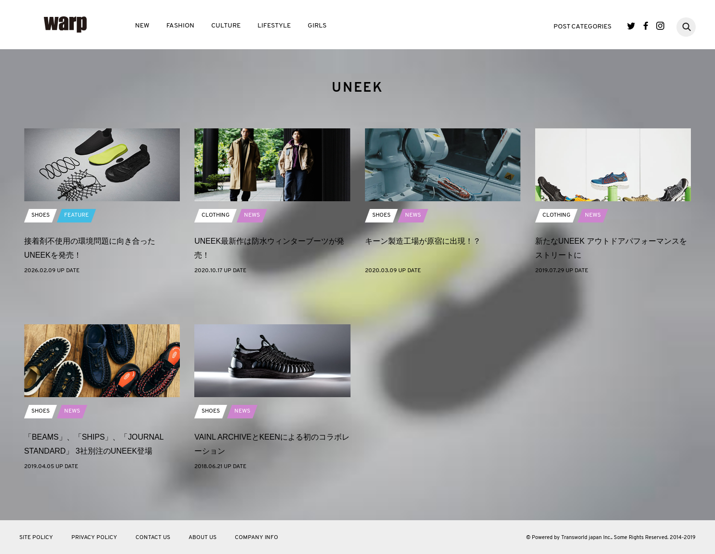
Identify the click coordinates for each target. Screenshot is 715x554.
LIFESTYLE (274, 25)
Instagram (660, 26)
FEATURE (76, 249)
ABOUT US (202, 537)
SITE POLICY (36, 537)
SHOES (40, 249)
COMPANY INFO (256, 537)
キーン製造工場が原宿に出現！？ (423, 274)
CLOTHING (215, 249)
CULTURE (226, 25)
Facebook (646, 26)
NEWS (252, 249)
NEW (142, 25)
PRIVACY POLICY (94, 537)
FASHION (180, 25)
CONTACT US (152, 537)
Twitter (631, 26)
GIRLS (317, 25)
